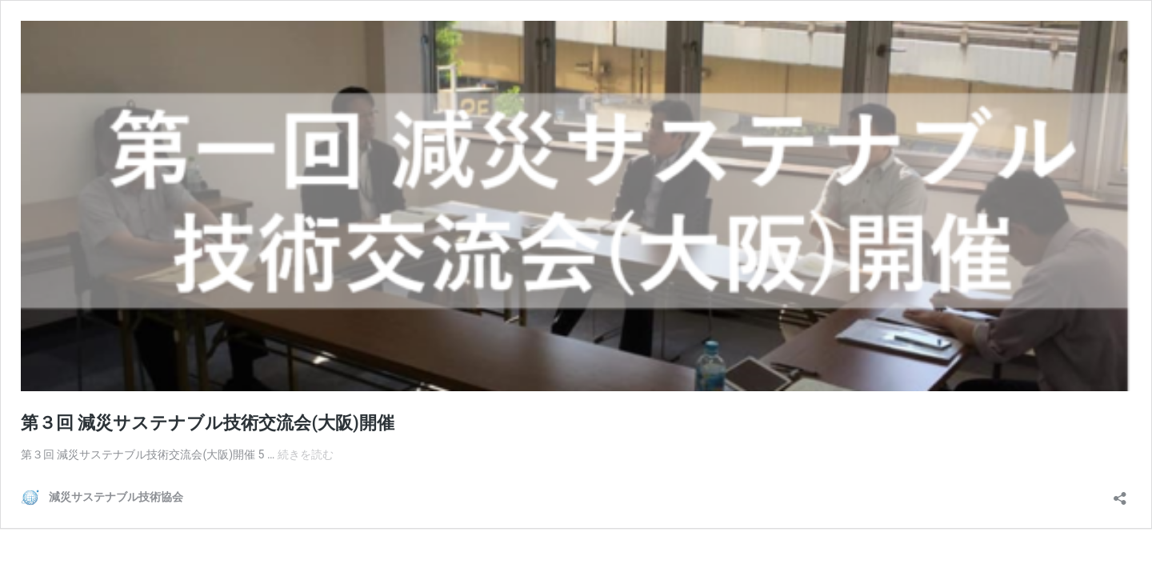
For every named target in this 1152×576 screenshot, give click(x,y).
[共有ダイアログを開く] (1120, 493)
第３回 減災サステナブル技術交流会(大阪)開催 (207, 423)
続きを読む (306, 454)
